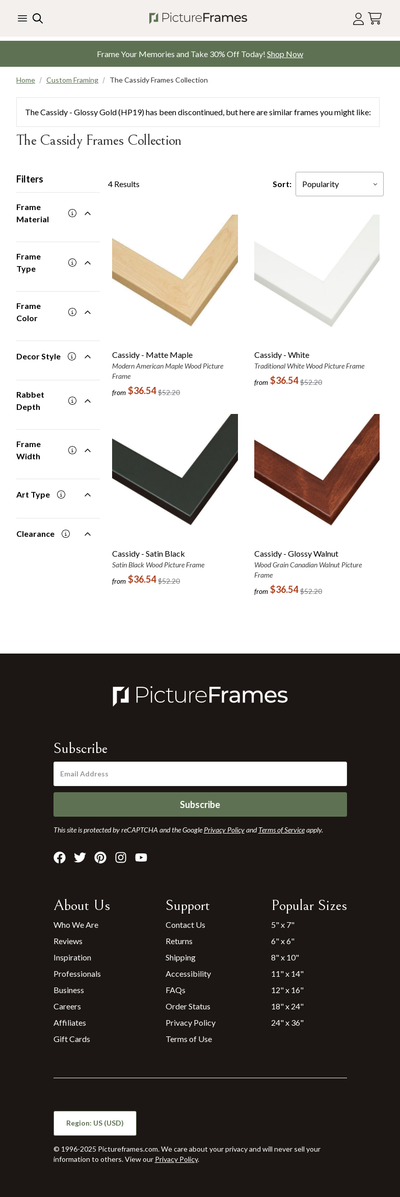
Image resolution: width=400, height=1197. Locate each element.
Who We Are (76, 924)
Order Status (188, 1006)
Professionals (77, 973)
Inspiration (72, 957)
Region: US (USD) (95, 1122)
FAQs (175, 990)
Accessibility (188, 973)
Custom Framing (72, 79)
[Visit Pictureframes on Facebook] (60, 857)
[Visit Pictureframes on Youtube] (141, 857)
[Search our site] (37, 18)
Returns (179, 941)
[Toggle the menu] (22, 18)
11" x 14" (287, 973)
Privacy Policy (191, 1022)
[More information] (72, 213)
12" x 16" (287, 990)
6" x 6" (283, 941)
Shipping (181, 957)
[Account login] (358, 18)
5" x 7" (283, 924)
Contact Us (185, 924)
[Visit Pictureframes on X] (80, 857)
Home (25, 79)
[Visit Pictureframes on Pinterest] (100, 857)
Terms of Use (189, 1039)
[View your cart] (375, 18)
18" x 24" (287, 1006)
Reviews (68, 941)
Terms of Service (281, 829)
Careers (67, 1006)
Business (69, 990)
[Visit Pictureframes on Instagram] (121, 857)
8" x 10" (285, 957)
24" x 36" (287, 1022)
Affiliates (70, 1022)
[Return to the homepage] (198, 18)
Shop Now (285, 54)
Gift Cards (72, 1039)
